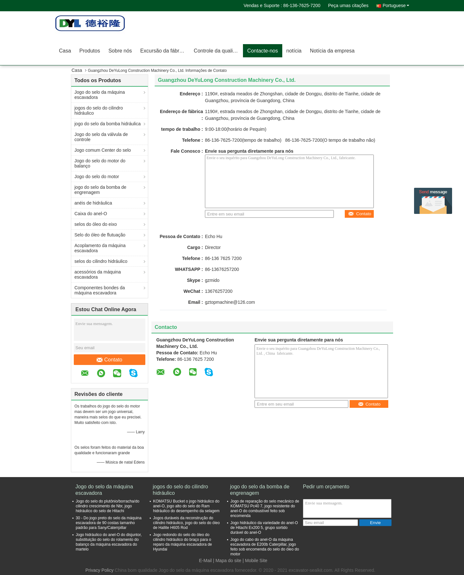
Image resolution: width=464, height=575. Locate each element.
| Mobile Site (255, 560)
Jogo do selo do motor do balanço (99, 163)
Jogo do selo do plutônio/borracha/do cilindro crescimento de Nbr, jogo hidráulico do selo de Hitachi (107, 506)
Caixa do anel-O (90, 213)
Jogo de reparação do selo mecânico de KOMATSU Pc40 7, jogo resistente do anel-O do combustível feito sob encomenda (264, 508)
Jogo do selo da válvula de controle (101, 137)
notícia (294, 50)
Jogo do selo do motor (96, 176)
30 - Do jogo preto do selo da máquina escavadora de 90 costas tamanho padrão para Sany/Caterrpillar (108, 523)
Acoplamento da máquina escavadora (100, 248)
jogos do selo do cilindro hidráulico (98, 110)
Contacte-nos (262, 50)
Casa (65, 50)
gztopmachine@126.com (230, 302)
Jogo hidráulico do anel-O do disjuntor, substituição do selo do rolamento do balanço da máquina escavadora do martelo (109, 541)
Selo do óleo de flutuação (99, 234)
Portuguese (395, 5)
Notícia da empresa (332, 50)
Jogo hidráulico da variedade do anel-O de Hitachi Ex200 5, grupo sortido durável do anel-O (264, 528)
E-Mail (205, 560)
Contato (109, 360)
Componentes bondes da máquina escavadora (99, 290)
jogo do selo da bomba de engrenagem (100, 190)
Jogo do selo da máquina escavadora (99, 95)
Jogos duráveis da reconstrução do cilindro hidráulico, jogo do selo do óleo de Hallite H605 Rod (186, 523)
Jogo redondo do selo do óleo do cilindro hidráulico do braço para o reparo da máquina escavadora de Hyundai (182, 541)
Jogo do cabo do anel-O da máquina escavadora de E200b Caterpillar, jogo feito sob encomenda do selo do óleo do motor (264, 546)
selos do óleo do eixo (95, 224)
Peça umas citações (348, 5)
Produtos (89, 50)
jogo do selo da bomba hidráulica (107, 123)
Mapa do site (228, 560)
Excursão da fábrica (163, 50)
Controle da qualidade (218, 50)
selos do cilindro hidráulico (100, 261)
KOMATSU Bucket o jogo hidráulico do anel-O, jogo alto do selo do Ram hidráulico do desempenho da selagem (186, 506)
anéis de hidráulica (93, 203)
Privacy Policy (99, 570)
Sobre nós (120, 50)
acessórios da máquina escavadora (97, 274)
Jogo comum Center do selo (102, 150)
